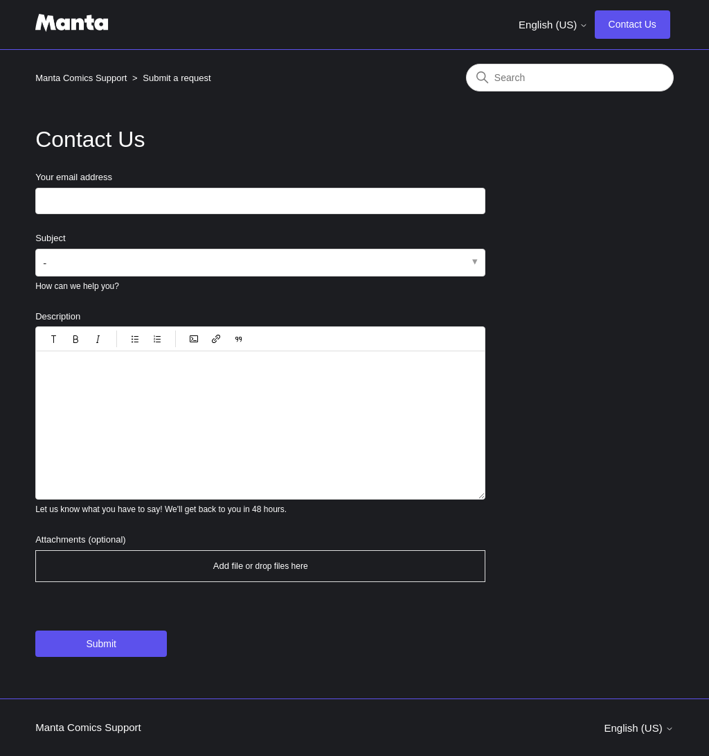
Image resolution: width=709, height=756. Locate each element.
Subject (50, 238)
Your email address (73, 177)
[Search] (570, 77)
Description (57, 316)
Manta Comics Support (81, 78)
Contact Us (632, 24)
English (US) (553, 24)
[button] (54, 339)
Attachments (80, 539)
